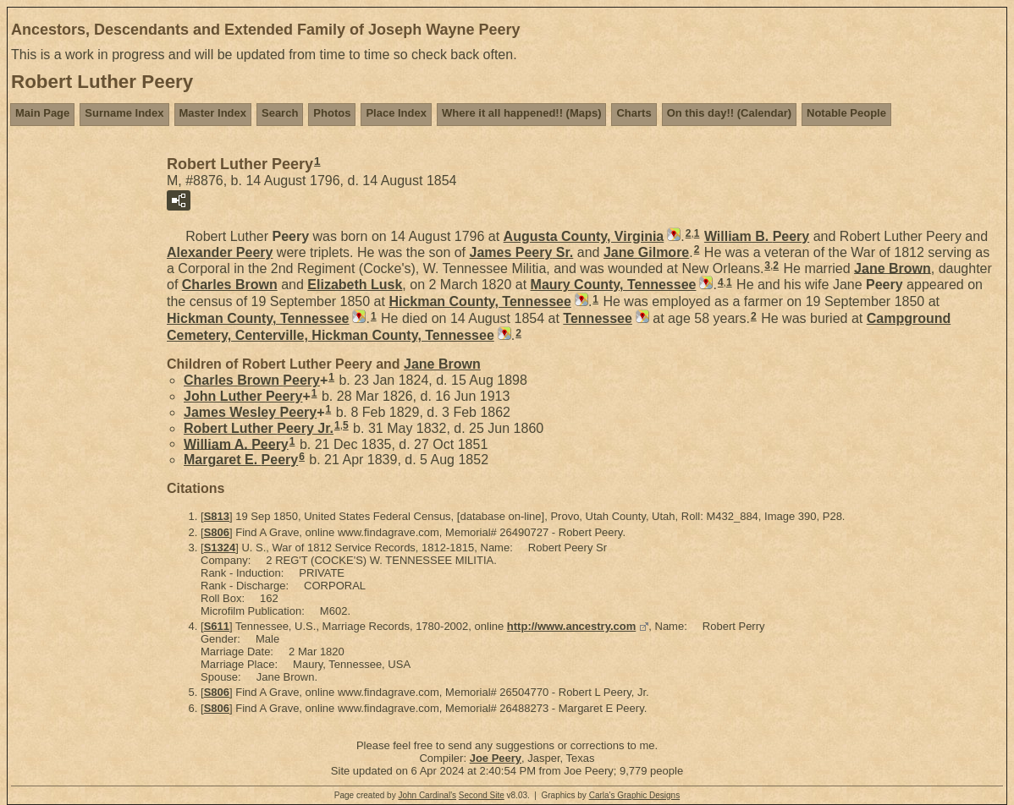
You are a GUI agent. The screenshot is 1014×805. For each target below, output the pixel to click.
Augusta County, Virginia (584, 236)
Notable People (846, 113)
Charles (230, 284)
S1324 (220, 547)
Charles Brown (252, 380)
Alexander (220, 252)
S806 (216, 532)
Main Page (42, 113)
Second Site (481, 795)
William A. (236, 443)
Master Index (212, 113)
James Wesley (250, 412)
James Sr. (522, 252)
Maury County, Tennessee (614, 284)
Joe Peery (495, 758)
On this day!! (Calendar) (729, 113)
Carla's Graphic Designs (635, 795)
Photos (331, 113)
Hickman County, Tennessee (479, 301)
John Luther (243, 396)
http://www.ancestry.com (571, 626)
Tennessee (597, 318)
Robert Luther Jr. (258, 428)
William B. (756, 236)
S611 (216, 626)
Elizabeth (354, 284)
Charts (633, 113)
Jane (646, 252)
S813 (216, 516)
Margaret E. (241, 459)
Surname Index (124, 113)
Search (280, 113)
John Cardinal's (427, 795)
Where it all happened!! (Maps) (522, 113)
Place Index (396, 113)
